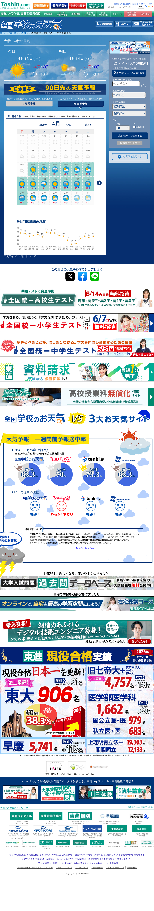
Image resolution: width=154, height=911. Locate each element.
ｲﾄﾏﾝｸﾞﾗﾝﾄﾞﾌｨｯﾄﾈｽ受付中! (18, 838)
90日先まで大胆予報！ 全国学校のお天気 (72, 854)
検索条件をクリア (130, 143)
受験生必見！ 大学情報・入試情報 (38, 859)
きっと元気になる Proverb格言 (72, 859)
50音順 (140, 127)
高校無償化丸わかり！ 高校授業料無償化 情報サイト (119, 854)
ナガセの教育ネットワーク (14, 808)
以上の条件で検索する (130, 135)
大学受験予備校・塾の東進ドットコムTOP (35, 868)
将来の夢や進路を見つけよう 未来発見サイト (110, 859)
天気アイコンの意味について (20, 256)
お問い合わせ (97, 868)
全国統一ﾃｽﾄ (118, 4)
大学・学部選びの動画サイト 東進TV (54, 863)
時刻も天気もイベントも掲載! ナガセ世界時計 (96, 863)
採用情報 (135, 4)
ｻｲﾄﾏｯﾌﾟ (142, 4)
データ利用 (132, 868)
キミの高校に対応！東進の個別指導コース (29, 854)
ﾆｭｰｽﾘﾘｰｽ (150, 4)
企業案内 (127, 4)
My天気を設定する (130, 157)
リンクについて (81, 868)
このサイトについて (64, 868)
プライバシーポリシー (115, 868)
